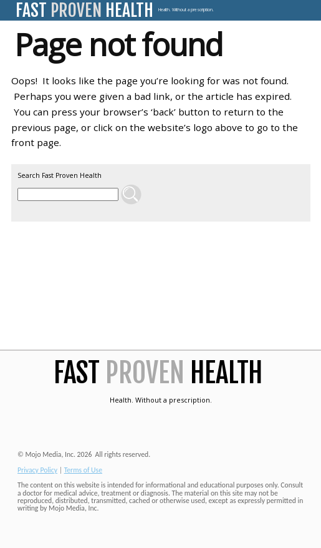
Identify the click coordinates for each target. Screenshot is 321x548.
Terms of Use (83, 470)
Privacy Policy (37, 470)
